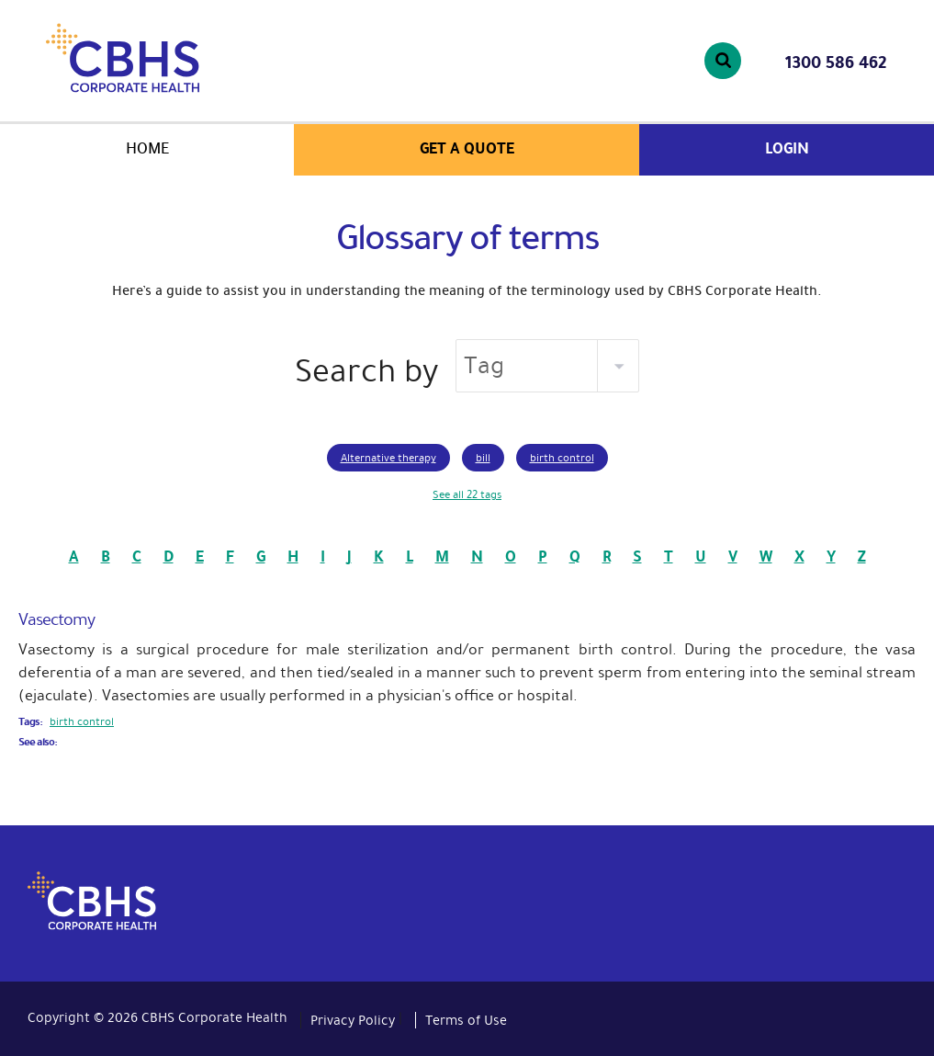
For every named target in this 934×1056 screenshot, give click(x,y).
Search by (366, 370)
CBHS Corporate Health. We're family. (173, 58)
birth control (562, 457)
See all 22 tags (467, 494)
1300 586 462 (835, 62)
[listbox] (547, 365)
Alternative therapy (388, 457)
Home (147, 148)
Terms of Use (466, 1020)
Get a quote (467, 148)
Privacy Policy (352, 1020)
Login (787, 148)
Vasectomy (56, 619)
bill (483, 457)
